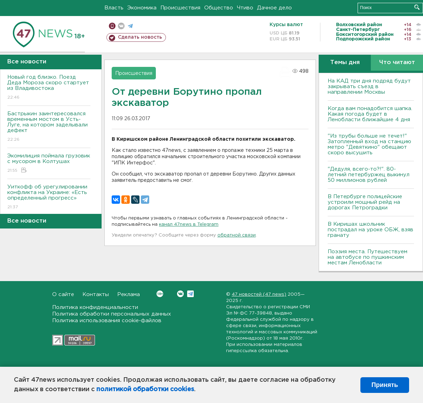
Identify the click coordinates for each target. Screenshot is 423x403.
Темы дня (345, 62)
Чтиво (245, 8)
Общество (218, 8)
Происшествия (180, 8)
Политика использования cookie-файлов (106, 320)
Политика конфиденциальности (95, 307)
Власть (113, 8)
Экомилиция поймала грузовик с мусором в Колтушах (48, 163)
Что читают (397, 62)
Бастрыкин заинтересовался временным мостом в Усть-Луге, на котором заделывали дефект (48, 126)
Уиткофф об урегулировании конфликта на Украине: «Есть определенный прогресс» (48, 197)
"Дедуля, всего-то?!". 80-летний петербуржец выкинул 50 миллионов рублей (368, 175)
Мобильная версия (112, 26)
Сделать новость (140, 37)
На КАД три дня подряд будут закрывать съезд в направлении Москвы (369, 86)
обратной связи (236, 235)
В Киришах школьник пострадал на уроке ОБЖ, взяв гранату (370, 230)
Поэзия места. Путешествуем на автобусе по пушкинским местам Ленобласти (367, 257)
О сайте (63, 294)
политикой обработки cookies (145, 389)
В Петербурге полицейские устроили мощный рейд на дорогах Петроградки (365, 202)
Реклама (128, 294)
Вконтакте (160, 293)
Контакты (95, 294)
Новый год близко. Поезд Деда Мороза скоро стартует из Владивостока (48, 87)
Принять (385, 384)
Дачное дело (274, 8)
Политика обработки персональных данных (111, 314)
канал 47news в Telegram (188, 224)
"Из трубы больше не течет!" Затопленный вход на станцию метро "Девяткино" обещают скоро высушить (369, 144)
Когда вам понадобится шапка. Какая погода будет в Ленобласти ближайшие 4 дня (370, 114)
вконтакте (121, 26)
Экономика (142, 8)
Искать (417, 7)
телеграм (130, 26)
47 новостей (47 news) (259, 294)
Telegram (190, 293)
